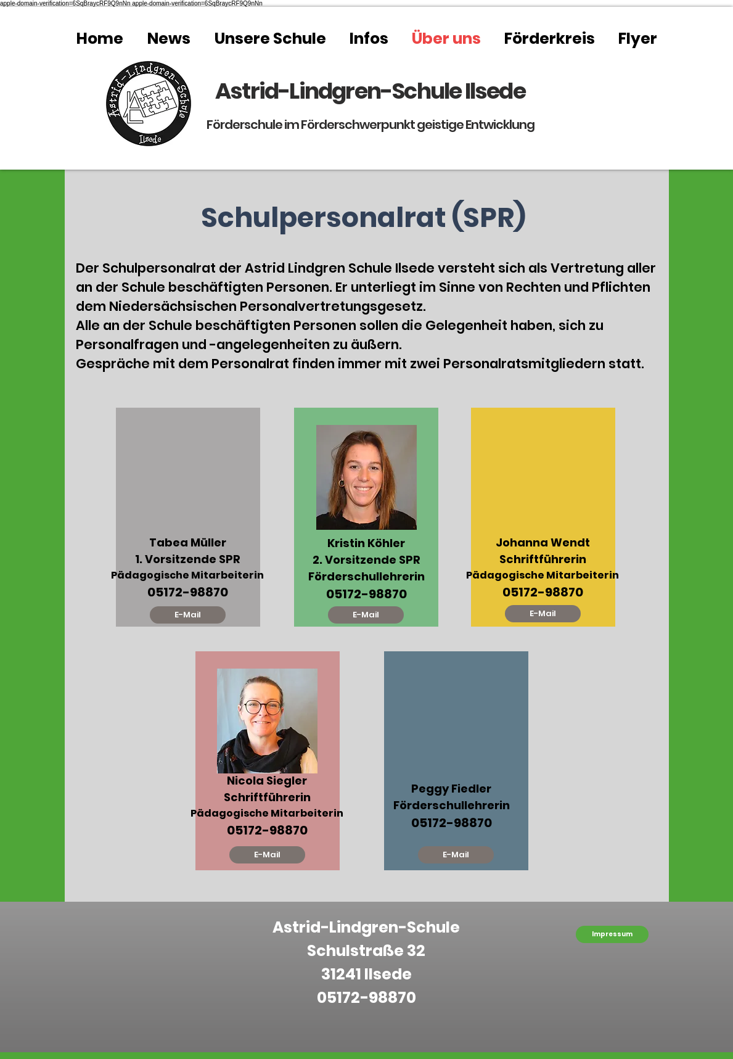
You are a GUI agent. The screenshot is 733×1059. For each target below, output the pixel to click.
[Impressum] (612, 934)
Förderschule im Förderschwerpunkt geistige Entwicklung (370, 124)
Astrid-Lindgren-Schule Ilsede (370, 91)
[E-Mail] (188, 615)
